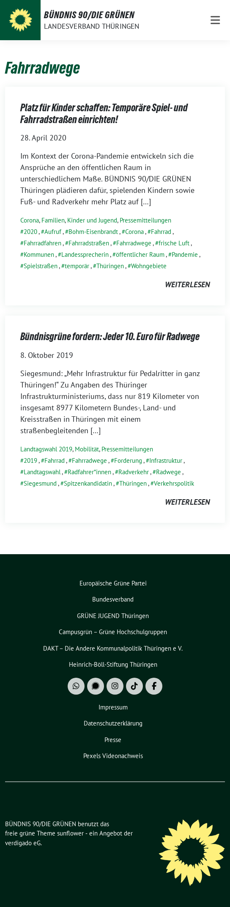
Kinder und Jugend (92, 220)
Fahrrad (161, 232)
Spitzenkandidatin (88, 483)
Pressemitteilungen (145, 220)
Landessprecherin (85, 254)
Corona (29, 220)
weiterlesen (187, 284)
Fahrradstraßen (88, 243)
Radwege (168, 472)
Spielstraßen (41, 266)
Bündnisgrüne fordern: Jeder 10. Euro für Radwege (110, 336)
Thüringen (110, 266)
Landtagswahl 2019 (46, 449)
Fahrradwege (133, 243)
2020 (30, 232)
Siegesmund (40, 483)
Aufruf (52, 232)
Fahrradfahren (42, 243)
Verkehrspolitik (174, 483)
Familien (53, 220)
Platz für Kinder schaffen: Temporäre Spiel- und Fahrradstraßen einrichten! (104, 113)
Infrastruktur (165, 460)
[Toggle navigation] (215, 20)
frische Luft (174, 243)
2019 (30, 460)
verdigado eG (23, 843)
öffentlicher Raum (140, 254)
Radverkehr (133, 472)
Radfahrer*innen (89, 472)
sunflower (70, 833)
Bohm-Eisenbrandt (93, 232)
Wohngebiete (149, 266)
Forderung (128, 460)
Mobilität (87, 449)
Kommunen (39, 254)
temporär (77, 266)
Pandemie (185, 254)
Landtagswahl (42, 472)
